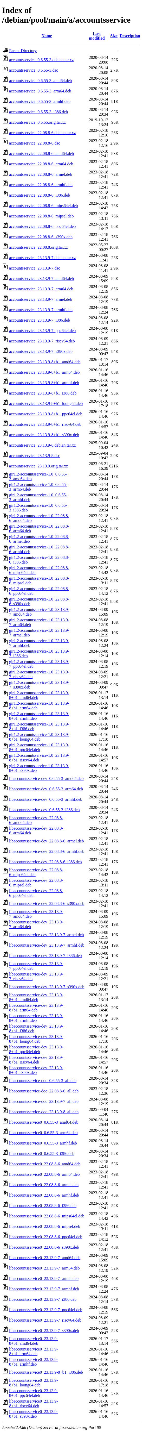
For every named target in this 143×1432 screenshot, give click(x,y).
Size (114, 36)
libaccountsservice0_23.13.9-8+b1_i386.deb (46, 1372)
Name (47, 36)
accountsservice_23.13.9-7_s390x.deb (41, 351)
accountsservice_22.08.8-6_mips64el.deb (43, 205)
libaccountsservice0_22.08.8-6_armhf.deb (44, 1195)
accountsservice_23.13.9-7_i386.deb (39, 320)
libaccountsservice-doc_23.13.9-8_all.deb (44, 1112)
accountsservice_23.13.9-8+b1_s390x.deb (44, 435)
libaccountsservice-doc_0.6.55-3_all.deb (42, 1080)
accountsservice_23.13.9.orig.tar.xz (38, 466)
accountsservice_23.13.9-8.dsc (34, 455)
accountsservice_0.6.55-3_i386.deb (38, 112)
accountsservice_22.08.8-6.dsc (34, 143)
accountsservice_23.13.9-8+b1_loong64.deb (46, 403)
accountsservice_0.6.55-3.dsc (33, 70)
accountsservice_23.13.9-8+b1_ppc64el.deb (45, 414)
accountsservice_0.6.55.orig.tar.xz (37, 122)
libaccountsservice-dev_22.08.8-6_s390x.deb (46, 903)
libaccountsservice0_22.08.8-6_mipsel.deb (44, 1226)
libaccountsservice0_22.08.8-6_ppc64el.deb (45, 1237)
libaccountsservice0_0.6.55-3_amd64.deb (43, 1122)
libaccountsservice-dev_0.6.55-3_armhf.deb (45, 799)
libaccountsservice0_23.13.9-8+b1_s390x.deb (33, 1413)
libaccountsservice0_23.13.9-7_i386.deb (42, 1299)
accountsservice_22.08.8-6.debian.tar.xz (42, 132)
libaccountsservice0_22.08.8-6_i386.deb (42, 1205)
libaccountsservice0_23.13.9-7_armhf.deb (44, 1289)
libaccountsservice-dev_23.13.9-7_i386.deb (45, 955)
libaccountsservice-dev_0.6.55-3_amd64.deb (46, 778)
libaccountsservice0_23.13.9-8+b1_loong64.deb (33, 1382)
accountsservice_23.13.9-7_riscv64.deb (42, 341)
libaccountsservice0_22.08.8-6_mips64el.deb (46, 1216)
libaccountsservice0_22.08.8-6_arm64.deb (44, 1174)
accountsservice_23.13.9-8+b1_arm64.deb (44, 372)
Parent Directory (23, 50)
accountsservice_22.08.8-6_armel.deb (40, 174)
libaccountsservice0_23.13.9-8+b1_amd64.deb (33, 1341)
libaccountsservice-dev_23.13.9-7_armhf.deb (46, 945)
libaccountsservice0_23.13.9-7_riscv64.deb (45, 1320)
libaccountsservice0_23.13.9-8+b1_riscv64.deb (33, 1403)
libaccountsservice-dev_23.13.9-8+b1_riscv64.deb (36, 1059)
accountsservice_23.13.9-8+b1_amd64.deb (44, 362)
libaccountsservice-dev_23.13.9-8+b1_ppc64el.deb (36, 1049)
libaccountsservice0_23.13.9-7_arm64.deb (44, 1268)
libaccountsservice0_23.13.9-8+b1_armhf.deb (33, 1361)
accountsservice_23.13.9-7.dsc (34, 268)
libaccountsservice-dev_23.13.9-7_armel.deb (46, 935)
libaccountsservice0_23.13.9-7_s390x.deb (44, 1330)
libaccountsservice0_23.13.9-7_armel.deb (44, 1278)
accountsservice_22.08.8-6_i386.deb (39, 195)
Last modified (97, 35)
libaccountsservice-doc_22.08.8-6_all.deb (44, 1091)
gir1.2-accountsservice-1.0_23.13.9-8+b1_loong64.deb (39, 736)
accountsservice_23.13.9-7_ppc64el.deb (42, 330)
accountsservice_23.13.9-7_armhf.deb (41, 310)
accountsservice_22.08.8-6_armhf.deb (41, 185)
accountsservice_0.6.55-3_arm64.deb (40, 91)
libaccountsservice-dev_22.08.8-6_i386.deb (45, 862)
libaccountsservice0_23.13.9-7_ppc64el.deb (45, 1310)
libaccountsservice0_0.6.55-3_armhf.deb (43, 1143)
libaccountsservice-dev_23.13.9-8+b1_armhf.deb (36, 1018)
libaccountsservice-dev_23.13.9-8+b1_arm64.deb (36, 1007)
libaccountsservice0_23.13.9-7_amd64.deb (44, 1257)
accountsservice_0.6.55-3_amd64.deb (40, 80)
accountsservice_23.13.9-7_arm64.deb (41, 289)
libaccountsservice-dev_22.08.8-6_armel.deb (46, 841)
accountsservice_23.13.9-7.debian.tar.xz (42, 257)
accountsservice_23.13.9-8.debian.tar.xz (42, 445)
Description (130, 36)
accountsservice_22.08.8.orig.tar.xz (38, 247)
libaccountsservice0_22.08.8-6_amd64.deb (44, 1164)
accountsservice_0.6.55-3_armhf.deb (39, 101)
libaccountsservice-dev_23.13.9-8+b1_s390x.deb (36, 1070)
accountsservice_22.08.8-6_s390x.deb (41, 237)
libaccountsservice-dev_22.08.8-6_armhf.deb (46, 851)
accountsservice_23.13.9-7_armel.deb (40, 299)
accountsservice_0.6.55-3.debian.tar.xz (41, 60)
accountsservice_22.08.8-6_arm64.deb (41, 164)
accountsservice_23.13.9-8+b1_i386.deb (42, 393)
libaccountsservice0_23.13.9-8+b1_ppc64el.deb (33, 1393)
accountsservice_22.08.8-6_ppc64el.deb (42, 226)
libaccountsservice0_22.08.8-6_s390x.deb (44, 1247)
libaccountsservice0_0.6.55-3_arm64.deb (43, 1132)
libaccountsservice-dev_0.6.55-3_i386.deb (44, 810)
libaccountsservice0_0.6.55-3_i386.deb (41, 1153)
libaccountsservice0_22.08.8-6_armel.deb (44, 1185)
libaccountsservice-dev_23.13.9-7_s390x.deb (46, 987)
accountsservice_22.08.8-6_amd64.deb (41, 153)
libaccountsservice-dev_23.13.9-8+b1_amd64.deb (36, 997)
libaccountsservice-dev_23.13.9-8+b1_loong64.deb (36, 1038)
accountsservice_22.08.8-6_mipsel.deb (41, 216)
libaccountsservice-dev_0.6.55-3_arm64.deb (46, 789)
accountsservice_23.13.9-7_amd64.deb (41, 278)
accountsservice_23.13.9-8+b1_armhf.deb (44, 382)
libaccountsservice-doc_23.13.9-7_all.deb (44, 1101)
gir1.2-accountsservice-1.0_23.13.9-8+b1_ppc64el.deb (39, 747)
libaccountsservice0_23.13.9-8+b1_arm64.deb (33, 1351)
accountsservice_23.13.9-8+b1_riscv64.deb (45, 424)
